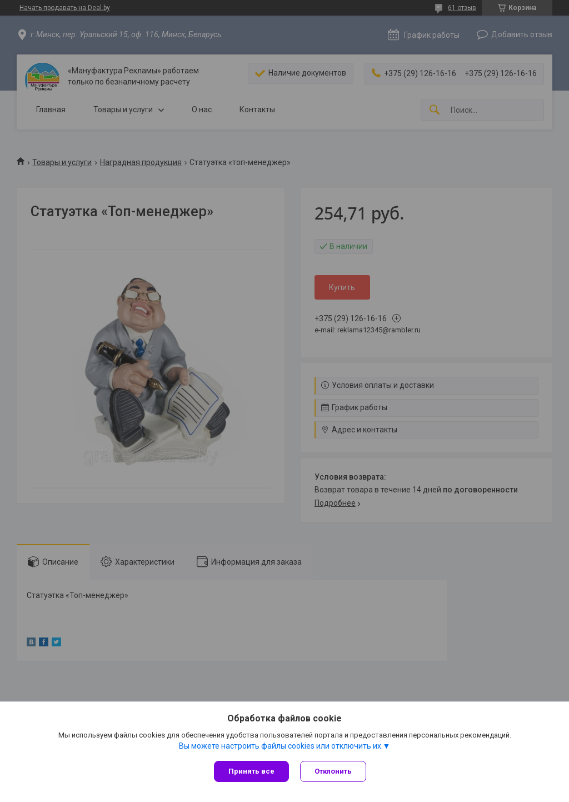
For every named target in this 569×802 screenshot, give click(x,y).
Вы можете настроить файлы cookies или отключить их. (281, 745)
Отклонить (333, 771)
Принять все (251, 771)
